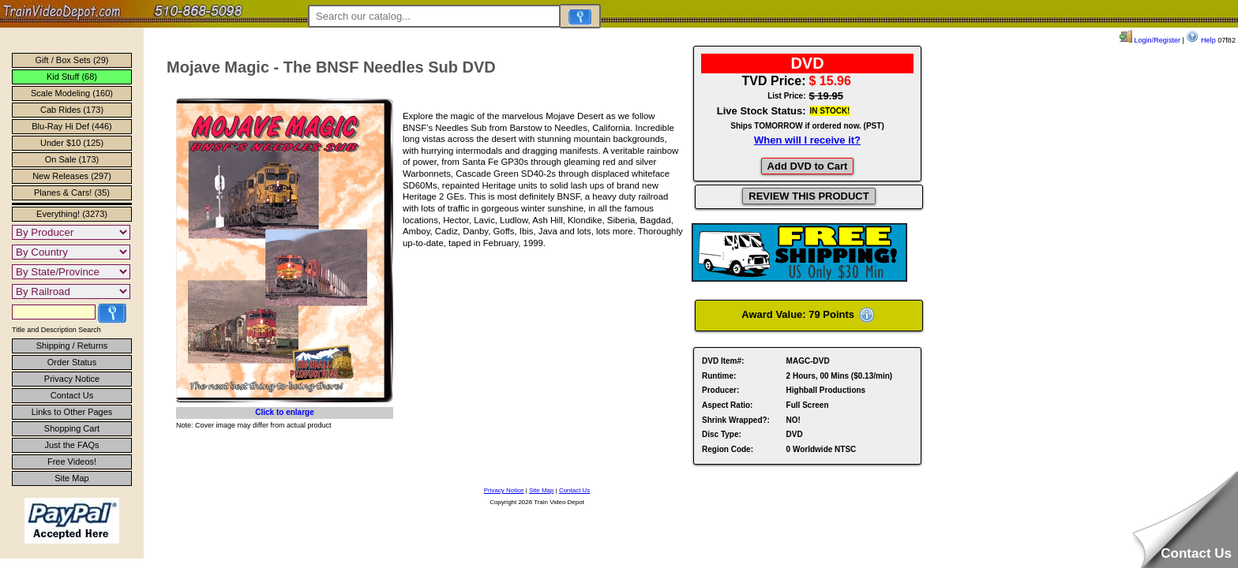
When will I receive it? (807, 140)
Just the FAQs (71, 445)
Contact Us (72, 395)
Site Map (71, 478)
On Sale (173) (72, 159)
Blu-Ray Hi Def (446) (71, 126)
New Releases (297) (71, 176)
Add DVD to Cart (807, 166)
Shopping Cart (71, 428)
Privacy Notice (71, 378)
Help (1200, 40)
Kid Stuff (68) (72, 76)
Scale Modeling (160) (72, 93)
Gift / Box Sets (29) (72, 60)
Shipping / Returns (72, 345)
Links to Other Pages (72, 412)
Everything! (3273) (71, 214)
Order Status (71, 362)
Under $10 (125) (71, 143)
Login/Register (1150, 40)
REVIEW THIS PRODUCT (808, 196)
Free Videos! (71, 461)
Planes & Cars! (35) (72, 192)
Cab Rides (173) (71, 109)
